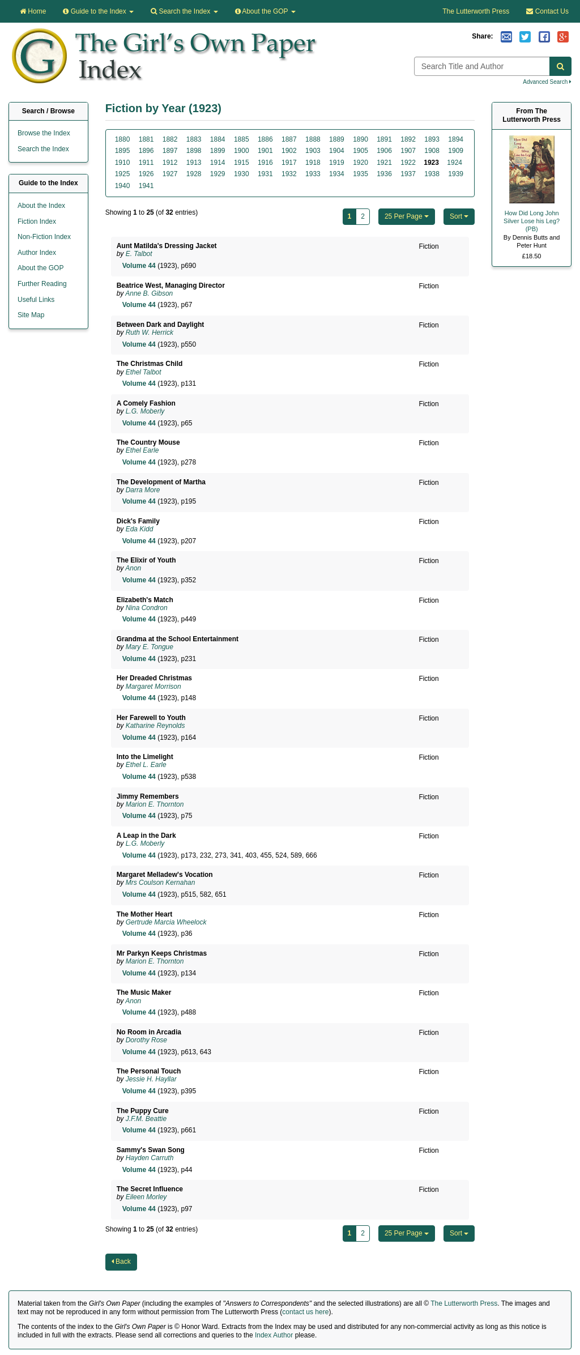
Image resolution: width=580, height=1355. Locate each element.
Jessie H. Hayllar (151, 1079)
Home (33, 11)
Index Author (274, 1335)
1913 (194, 163)
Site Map (31, 315)
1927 (170, 174)
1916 (265, 163)
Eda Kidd (139, 529)
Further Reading (42, 284)
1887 (289, 139)
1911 (146, 163)
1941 (146, 186)
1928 (194, 174)
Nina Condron (147, 608)
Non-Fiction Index (44, 237)
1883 (194, 139)
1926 (146, 174)
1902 (289, 151)
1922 (408, 163)
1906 (384, 151)
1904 (336, 151)
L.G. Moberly (145, 411)
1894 (455, 139)
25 (407, 216)
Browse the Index (44, 133)
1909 (455, 151)
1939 (455, 174)
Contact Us (547, 11)
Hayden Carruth (150, 1158)
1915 (241, 163)
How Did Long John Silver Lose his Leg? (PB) (532, 221)
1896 (146, 151)
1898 (194, 151)
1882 (170, 139)
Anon (133, 568)
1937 (408, 174)
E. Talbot (139, 254)
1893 (432, 139)
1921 (384, 163)
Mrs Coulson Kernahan (160, 883)
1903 (313, 151)
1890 (360, 139)
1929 (217, 174)
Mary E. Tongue (149, 647)
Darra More (143, 490)
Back (121, 1261)
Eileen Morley (146, 1197)
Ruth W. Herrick (149, 332)
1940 (122, 186)
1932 (289, 174)
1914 (217, 163)
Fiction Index (37, 221)
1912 (170, 163)
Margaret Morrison (153, 687)
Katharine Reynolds (155, 726)
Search (184, 11)
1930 (241, 174)
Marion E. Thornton (155, 804)
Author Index (37, 253)
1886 (265, 139)
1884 (217, 139)
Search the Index (43, 149)
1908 (432, 151)
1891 (384, 139)
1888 (313, 139)
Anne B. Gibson (149, 293)
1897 (170, 151)
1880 (122, 139)
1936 (384, 174)
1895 (122, 151)
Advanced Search (547, 82)
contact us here (305, 1312)
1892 (408, 139)
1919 (336, 163)
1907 (408, 151)
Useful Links (36, 300)
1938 (432, 174)
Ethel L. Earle (146, 765)
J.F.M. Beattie (146, 1119)
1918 (313, 163)
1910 (122, 163)
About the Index (41, 206)
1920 (360, 163)
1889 (336, 139)
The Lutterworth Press (475, 11)
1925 (122, 174)
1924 (454, 163)
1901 (265, 151)
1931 (265, 174)
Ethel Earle (142, 450)
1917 (289, 163)
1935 (360, 174)
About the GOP (265, 11)
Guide (98, 11)
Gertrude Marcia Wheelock (166, 922)
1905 (360, 151)
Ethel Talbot (143, 372)
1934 (336, 174)
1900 (241, 151)
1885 (241, 139)
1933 (313, 174)
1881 (146, 139)
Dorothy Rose (146, 1040)
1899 (217, 151)
